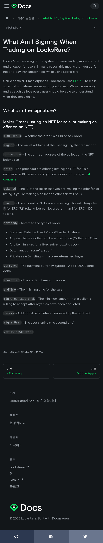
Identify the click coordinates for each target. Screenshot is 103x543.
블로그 (14, 486)
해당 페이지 (14, 28)
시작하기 (16, 445)
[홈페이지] (7, 18)
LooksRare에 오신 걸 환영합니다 (33, 401)
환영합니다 (18, 423)
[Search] (94, 6)
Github (16, 480)
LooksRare (19, 467)
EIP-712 (78, 81)
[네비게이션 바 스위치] (7, 6)
